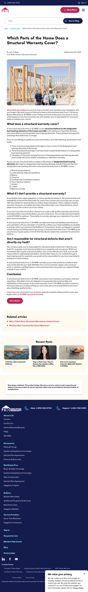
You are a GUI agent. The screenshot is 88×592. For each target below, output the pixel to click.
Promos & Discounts (12, 459)
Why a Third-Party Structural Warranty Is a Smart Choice (34, 321)
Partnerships (9, 553)
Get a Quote (15, 301)
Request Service (11, 536)
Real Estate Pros (11, 465)
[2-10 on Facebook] (9, 559)
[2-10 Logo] (5, 11)
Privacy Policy (78, 588)
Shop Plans (72, 10)
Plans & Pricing (10, 447)
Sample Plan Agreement (14, 455)
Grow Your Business (12, 518)
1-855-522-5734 (13, 3)
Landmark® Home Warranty (13, 572)
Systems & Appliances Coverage (17, 451)
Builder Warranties (11, 497)
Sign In (83, 3)
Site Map (7, 436)
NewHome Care (10, 505)
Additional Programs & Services (17, 501)
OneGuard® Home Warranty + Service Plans (40, 572)
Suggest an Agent (11, 485)
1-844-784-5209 (78, 408)
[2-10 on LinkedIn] (3, 559)
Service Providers (11, 515)
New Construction (11, 477)
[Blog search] (35, 21)
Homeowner (9, 443)
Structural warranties (16, 110)
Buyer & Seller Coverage (14, 469)
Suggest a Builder (11, 509)
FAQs (6, 432)
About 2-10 (9, 415)
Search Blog (74, 21)
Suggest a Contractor (13, 523)
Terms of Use (30, 577)
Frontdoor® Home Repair (12, 568)
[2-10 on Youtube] (16, 559)
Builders (7, 493)
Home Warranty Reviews (14, 427)
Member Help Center (13, 542)
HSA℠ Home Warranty (62, 568)
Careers (7, 419)
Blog (6, 547)
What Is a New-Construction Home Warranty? (29, 325)
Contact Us (8, 423)
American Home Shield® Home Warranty (37, 568)
